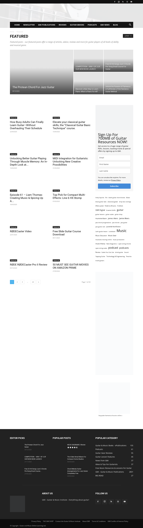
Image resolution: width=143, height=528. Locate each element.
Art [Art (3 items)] (106, 197)
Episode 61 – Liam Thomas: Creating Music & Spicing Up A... (26, 198)
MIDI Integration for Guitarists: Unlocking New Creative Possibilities (70, 161)
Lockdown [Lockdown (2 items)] (112, 231)
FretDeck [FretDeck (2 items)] (120, 206)
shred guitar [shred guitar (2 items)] (119, 252)
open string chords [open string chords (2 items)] (124, 244)
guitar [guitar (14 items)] (120, 210)
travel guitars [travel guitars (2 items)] (99, 260)
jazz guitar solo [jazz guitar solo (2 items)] (100, 227)
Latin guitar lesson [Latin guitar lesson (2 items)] (101, 231)
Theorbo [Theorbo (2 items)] (129, 256)
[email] (114, 157)
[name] (114, 164)
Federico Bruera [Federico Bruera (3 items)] (110, 206)
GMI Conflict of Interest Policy (118, 521)
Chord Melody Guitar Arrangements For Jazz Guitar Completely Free (77, 471)
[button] (130, 25)
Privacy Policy (116, 180)
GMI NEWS (105, 25)
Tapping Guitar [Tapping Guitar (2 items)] (100, 256)
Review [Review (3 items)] (97, 252)
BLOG (115, 25)
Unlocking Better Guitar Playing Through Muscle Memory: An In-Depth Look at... (29, 161)
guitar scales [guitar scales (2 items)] (110, 214)
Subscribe (114, 186)
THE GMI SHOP (48, 521)
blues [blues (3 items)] (128, 197)
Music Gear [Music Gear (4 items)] (112, 235)
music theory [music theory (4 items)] (100, 244)
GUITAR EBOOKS (77, 25)
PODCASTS (92, 25)
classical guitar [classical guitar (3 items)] (113, 202)
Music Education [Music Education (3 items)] (101, 235)
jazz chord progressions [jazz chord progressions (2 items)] (103, 222)
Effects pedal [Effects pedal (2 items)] (99, 206)
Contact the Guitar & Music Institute (67, 521)
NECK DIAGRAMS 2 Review (76, 445)
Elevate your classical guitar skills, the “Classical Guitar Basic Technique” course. (71, 125)
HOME (17, 25)
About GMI (86, 521)
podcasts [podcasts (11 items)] (124, 248)
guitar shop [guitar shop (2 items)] (118, 214)
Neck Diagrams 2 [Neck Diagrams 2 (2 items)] (111, 244)
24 (33, 282)
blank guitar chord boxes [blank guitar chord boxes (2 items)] (117, 197)
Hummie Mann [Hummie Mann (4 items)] (101, 218)
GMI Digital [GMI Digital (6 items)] (100, 210)
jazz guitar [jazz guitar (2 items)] (124, 222)
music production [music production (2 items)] (118, 240)
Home (12, 32)
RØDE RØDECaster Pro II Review (28, 264)
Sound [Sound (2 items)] (126, 252)
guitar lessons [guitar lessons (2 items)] (100, 214)
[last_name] (114, 171)
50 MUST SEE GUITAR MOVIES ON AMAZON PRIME (71, 266)
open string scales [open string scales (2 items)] (101, 248)
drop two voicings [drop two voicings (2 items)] (125, 202)
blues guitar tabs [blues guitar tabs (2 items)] (100, 202)
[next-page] (38, 282)
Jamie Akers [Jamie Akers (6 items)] (124, 218)
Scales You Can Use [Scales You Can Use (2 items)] (107, 252)
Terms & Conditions (99, 521)
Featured (13, 118)
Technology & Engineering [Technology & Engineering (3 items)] (115, 256)
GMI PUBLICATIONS (46, 25)
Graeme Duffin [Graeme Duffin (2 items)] (111, 210)
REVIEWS (62, 25)
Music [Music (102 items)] (122, 230)
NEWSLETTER (29, 25)
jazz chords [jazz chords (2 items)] (115, 222)
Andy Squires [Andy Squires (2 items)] (99, 197)
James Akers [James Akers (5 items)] (113, 218)
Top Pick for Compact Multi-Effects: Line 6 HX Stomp (69, 196)
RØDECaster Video (21, 231)
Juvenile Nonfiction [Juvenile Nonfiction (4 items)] (113, 226)
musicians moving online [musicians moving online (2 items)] (103, 240)
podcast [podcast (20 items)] (113, 247)
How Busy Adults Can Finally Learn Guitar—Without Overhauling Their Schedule (27, 125)
